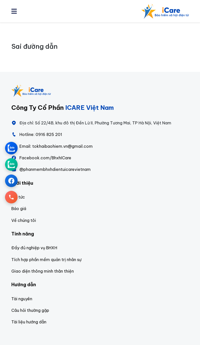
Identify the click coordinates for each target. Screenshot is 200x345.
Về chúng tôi (23, 220)
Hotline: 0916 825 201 (36, 134)
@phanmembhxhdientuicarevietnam (51, 169)
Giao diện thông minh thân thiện (42, 271)
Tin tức (18, 197)
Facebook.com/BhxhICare (41, 157)
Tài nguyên (21, 298)
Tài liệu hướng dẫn (28, 321)
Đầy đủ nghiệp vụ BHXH (34, 247)
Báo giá (18, 208)
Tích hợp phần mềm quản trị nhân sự (46, 259)
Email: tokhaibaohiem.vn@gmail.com (52, 146)
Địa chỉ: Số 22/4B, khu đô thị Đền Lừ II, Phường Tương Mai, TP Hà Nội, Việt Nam (91, 122)
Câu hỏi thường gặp (30, 310)
